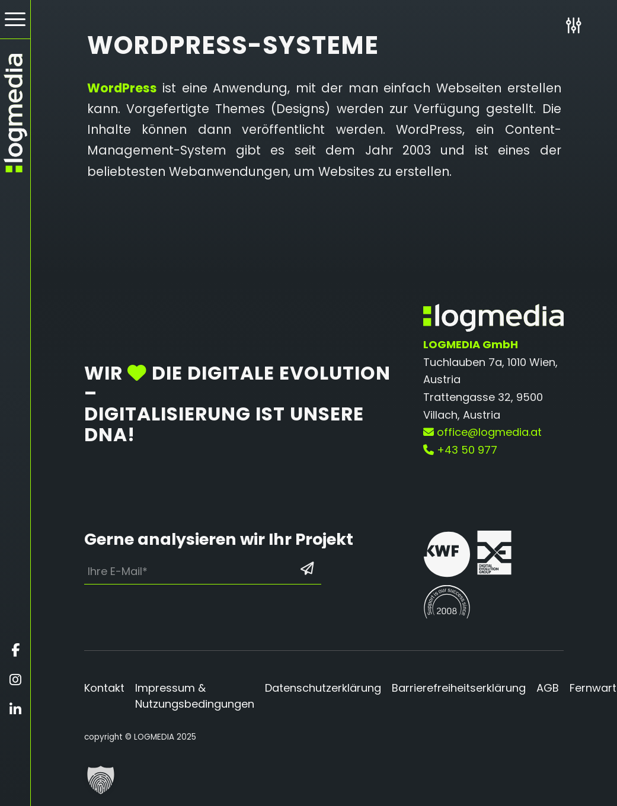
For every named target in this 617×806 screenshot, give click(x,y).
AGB (547, 687)
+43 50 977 (460, 449)
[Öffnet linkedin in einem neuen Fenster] (15, 709)
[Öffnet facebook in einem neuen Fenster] (15, 650)
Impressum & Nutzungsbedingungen (194, 695)
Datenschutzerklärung (323, 687)
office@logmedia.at (482, 432)
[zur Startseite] (15, 113)
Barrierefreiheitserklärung (459, 687)
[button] (101, 780)
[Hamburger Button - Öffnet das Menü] (15, 19)
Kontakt (104, 687)
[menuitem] (15, 19)
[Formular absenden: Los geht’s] (307, 568)
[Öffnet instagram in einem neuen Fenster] (15, 680)
